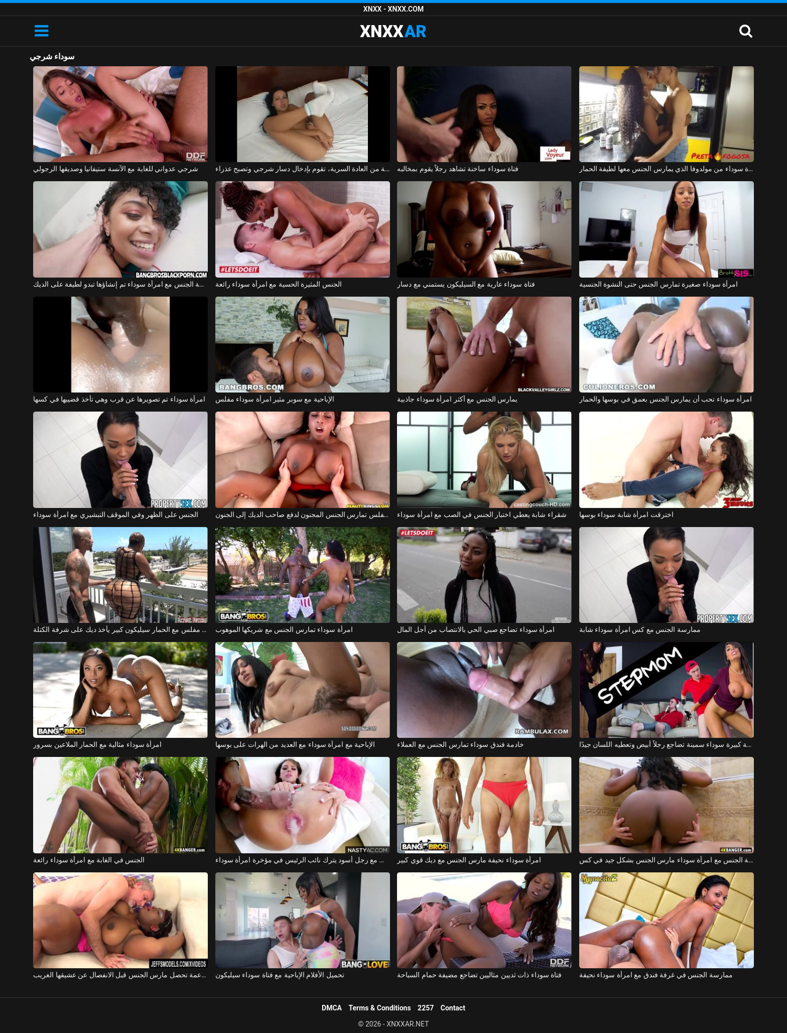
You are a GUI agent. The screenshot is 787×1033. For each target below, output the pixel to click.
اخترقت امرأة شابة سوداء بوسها (626, 514)
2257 (426, 1008)
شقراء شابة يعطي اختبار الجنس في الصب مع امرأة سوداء (481, 514)
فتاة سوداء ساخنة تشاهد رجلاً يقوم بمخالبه (457, 169)
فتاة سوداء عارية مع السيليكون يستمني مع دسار (466, 284)
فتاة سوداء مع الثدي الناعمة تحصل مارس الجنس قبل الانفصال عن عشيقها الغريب (120, 975)
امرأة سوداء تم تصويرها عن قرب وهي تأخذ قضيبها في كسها (119, 399)
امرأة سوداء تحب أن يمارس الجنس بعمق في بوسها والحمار (665, 399)
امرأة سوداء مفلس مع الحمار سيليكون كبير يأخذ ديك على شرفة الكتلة (120, 629)
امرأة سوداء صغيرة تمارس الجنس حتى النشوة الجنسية (658, 284)
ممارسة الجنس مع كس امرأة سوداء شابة (640, 629)
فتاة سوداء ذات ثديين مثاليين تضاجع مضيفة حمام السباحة (479, 975)
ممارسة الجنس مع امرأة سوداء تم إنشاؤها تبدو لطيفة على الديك (120, 284)
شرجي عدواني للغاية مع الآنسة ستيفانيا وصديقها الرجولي (115, 169)
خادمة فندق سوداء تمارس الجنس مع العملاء (460, 744)
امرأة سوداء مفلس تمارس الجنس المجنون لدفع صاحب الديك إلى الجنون (302, 514)
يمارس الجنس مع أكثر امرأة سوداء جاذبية (457, 399)
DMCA (332, 1008)
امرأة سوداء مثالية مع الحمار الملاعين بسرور (97, 744)
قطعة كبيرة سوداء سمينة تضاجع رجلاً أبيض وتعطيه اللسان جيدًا (666, 744)
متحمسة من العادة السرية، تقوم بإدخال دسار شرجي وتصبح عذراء (302, 169)
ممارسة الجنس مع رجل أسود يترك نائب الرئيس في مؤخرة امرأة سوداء (302, 860)
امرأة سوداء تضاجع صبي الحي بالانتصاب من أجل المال (476, 629)
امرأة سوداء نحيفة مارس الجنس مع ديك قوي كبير (469, 860)
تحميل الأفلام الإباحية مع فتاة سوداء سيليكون (279, 975)
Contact (453, 1008)
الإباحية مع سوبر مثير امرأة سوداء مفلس (274, 399)
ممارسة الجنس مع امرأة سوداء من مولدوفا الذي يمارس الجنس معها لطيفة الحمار (666, 169)
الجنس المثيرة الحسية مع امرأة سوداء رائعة (278, 284)
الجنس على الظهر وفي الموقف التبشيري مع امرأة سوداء (115, 514)
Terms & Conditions (380, 1008)
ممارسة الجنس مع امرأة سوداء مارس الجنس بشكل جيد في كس (666, 860)
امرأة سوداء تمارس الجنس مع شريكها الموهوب (284, 629)
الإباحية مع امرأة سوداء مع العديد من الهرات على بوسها (295, 744)
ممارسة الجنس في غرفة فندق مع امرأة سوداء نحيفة (656, 975)
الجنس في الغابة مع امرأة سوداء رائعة (89, 860)
